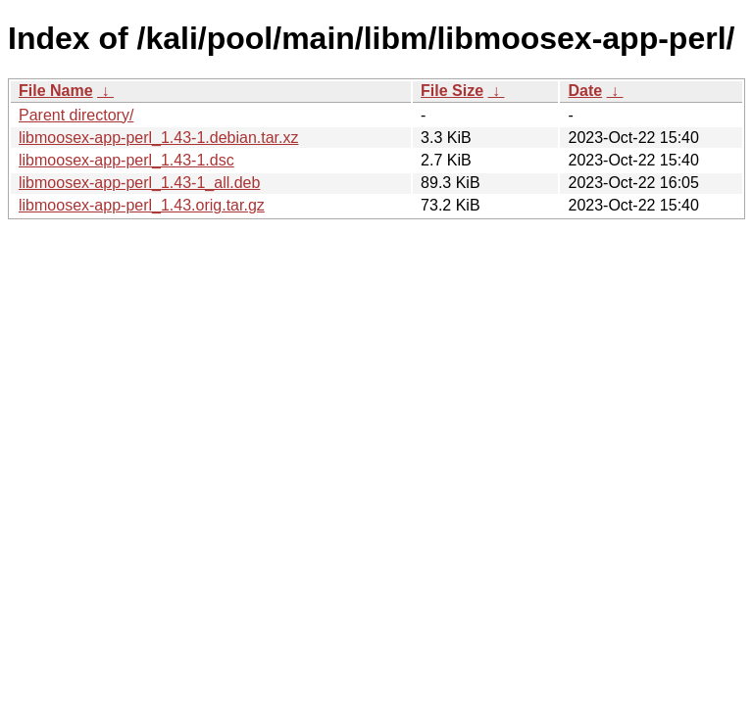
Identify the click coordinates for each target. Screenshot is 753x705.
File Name (56, 90)
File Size (452, 90)
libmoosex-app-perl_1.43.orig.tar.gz (142, 205)
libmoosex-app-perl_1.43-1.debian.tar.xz (159, 137)
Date (585, 90)
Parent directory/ (76, 115)
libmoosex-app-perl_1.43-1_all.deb (139, 182)
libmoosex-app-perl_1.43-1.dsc (126, 160)
